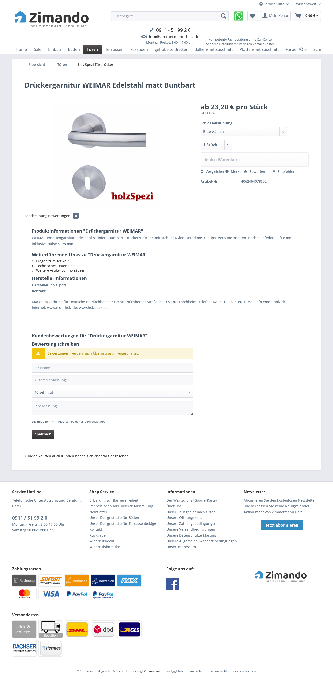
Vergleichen (213, 171)
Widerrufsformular (104, 546)
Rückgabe (97, 535)
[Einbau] (54, 49)
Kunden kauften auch (42, 456)
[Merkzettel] (252, 16)
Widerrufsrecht (101, 541)
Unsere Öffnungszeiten (185, 517)
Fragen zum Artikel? (50, 261)
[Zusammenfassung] (112, 380)
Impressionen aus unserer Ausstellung (121, 506)
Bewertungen (63, 215)
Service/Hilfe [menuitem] (272, 4)
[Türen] (92, 49)
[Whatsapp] (239, 16)
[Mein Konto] (275, 16)
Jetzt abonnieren (282, 525)
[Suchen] (223, 16)
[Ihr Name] (112, 368)
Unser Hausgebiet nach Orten (190, 512)
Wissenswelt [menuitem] (306, 4)
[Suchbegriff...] (170, 16)
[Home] (21, 49)
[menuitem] (170, 30)
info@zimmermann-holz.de (174, 36)
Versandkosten (154, 671)
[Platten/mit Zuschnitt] (259, 49)
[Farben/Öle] (296, 49)
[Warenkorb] (307, 16)
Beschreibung (35, 215)
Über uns (174, 506)
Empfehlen (283, 171)
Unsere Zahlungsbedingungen (191, 523)
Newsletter (98, 512)
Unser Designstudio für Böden (114, 517)
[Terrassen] (114, 49)
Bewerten (255, 171)
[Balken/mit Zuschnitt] (213, 49)
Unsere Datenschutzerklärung (191, 535)
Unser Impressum (181, 546)
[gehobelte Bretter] (171, 49)
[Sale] (37, 49)
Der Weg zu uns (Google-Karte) (191, 500)
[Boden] (73, 49)
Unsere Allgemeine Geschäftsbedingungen (201, 541)
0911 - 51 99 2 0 (173, 30)
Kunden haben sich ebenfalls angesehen (95, 456)
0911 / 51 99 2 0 (29, 518)
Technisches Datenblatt (53, 265)
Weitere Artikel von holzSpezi (58, 270)
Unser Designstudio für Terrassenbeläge (122, 523)
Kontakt (95, 529)
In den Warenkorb (222, 159)
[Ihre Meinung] (112, 408)
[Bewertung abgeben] (112, 392)
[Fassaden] (139, 49)
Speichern (43, 434)
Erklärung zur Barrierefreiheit (113, 500)
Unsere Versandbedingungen (190, 529)
